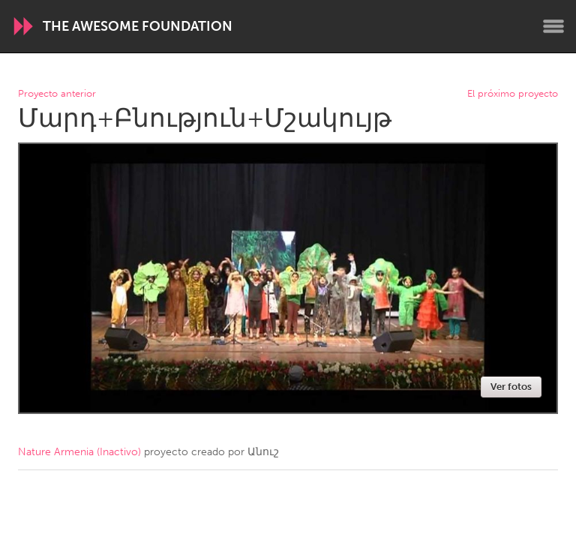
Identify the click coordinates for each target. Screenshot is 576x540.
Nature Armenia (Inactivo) (79, 452)
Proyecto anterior (57, 94)
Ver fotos (511, 386)
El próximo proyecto (512, 94)
